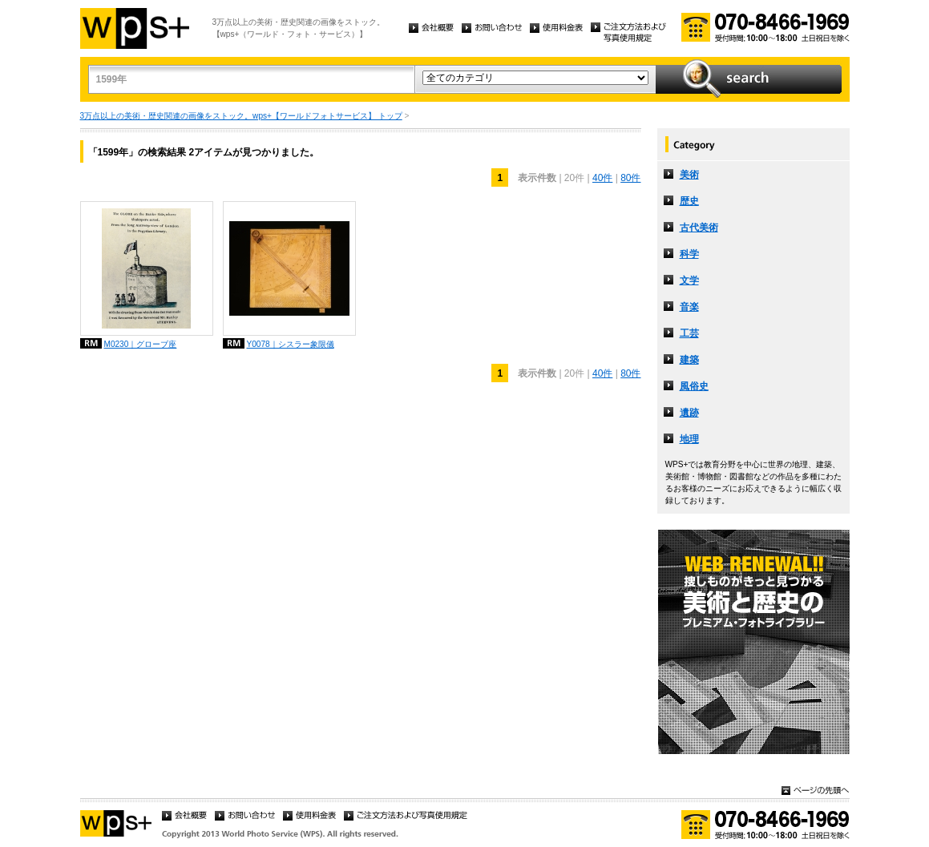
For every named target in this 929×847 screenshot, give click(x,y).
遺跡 (689, 412)
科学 (689, 254)
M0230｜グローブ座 (140, 344)
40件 (602, 178)
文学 (689, 280)
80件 (630, 178)
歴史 (689, 201)
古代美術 (699, 227)
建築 (689, 359)
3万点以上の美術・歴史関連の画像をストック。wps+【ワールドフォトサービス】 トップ (241, 115)
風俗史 (694, 386)
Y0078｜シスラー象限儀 (290, 344)
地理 (689, 439)
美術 (689, 174)
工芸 (689, 333)
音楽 (689, 307)
